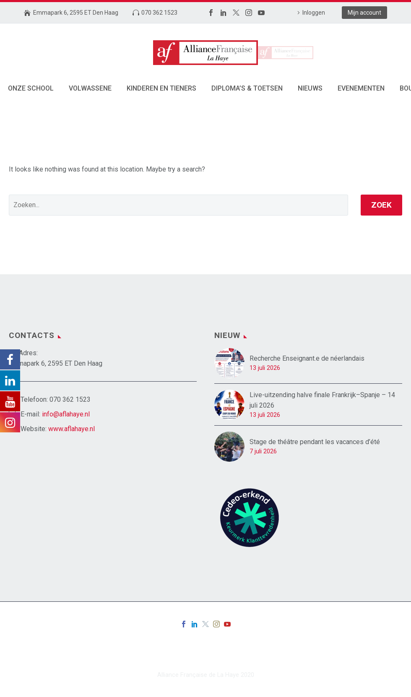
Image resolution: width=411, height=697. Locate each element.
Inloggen (313, 12)
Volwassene (90, 88)
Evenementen (361, 88)
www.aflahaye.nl (71, 429)
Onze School (31, 88)
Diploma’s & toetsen (247, 88)
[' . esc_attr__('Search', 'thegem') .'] (178, 205)
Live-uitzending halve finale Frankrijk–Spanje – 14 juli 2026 (322, 400)
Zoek (381, 205)
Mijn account (364, 12)
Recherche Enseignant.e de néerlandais (307, 358)
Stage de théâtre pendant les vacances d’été (315, 442)
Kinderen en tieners (161, 88)
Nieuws (310, 88)
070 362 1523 (159, 12)
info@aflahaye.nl (66, 414)
